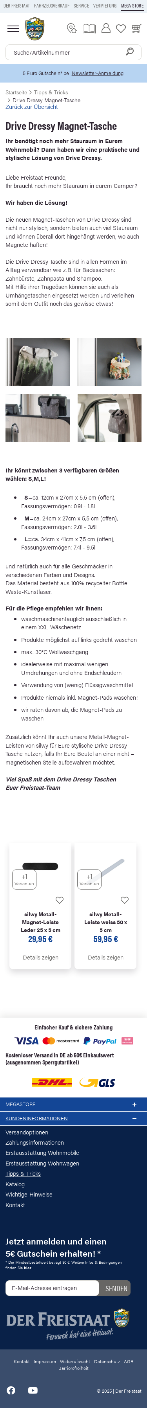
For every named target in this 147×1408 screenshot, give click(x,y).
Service (81, 5)
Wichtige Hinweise (29, 1194)
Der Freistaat (17, 5)
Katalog (15, 1184)
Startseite (16, 92)
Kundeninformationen (73, 1119)
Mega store (132, 5)
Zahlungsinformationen (34, 1142)
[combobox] (73, 52)
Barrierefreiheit (73, 1367)
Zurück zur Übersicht (31, 106)
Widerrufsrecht (75, 1361)
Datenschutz (107, 1361)
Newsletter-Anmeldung (97, 73)
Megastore (73, 1104)
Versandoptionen (26, 1132)
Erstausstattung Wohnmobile (42, 1152)
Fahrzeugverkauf (51, 5)
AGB (129, 1361)
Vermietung (104, 5)
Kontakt (15, 1204)
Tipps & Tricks (23, 1173)
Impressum (45, 1361)
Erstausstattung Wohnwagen (42, 1163)
